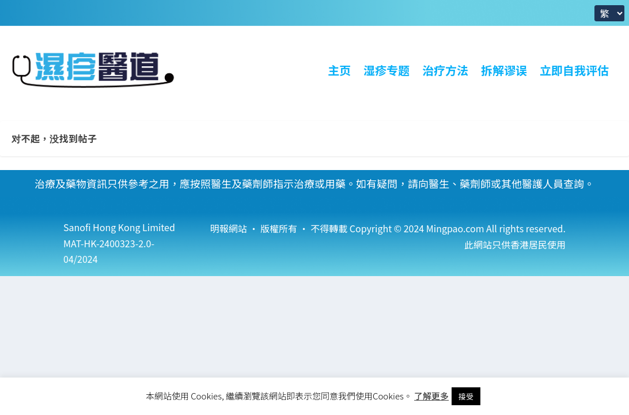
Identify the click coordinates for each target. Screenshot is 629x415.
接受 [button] (466, 396)
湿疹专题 (386, 70)
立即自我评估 (574, 70)
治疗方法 (445, 70)
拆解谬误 (504, 70)
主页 (339, 70)
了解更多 (431, 396)
